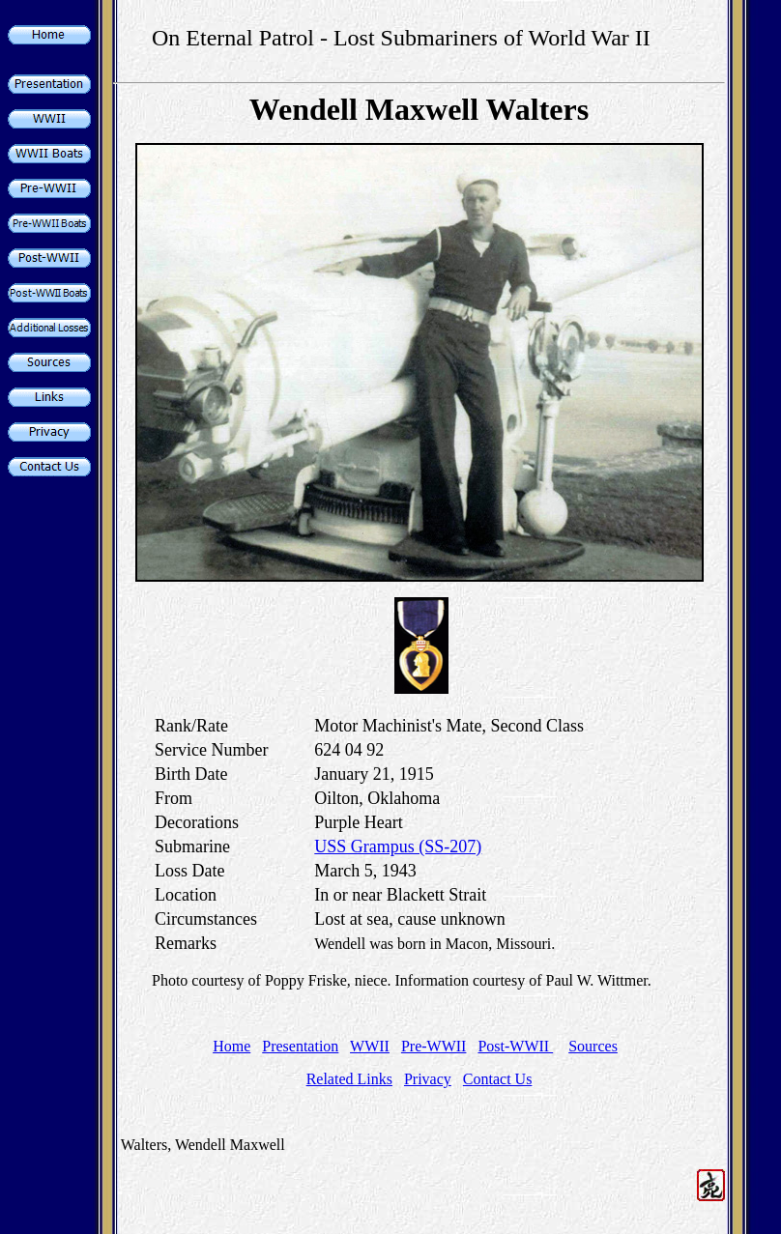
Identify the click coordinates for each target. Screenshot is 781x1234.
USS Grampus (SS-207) (397, 846)
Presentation (300, 1046)
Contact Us (498, 1079)
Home (231, 1046)
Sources (593, 1046)
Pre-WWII (434, 1046)
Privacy (427, 1079)
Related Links (349, 1079)
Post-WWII (515, 1046)
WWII (370, 1046)
